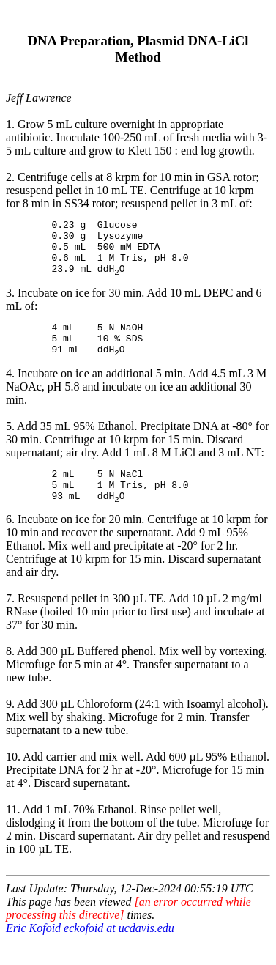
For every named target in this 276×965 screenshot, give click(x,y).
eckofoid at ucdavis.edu (119, 952)
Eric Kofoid (33, 952)
